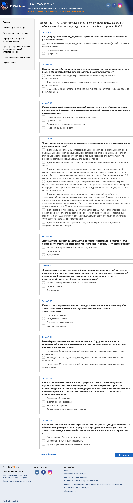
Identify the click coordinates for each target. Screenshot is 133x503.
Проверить (124, 455)
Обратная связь (10, 62)
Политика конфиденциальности (17, 481)
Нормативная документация (16, 57)
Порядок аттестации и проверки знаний (13, 39)
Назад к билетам (47, 454)
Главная (6, 22)
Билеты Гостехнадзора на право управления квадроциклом (56, 11)
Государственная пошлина (15, 33)
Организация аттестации (14, 27)
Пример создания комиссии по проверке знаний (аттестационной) (16, 49)
